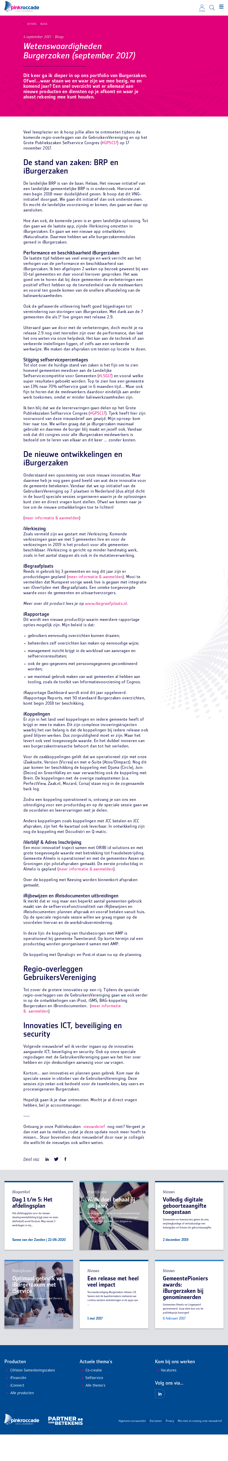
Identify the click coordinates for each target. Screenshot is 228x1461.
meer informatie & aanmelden (51, 545)
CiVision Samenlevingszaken (29, 1397)
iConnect (14, 1412)
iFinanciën (15, 1404)
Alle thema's (92, 1412)
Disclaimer (156, 1448)
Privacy (170, 1448)
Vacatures (165, 1397)
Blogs (41, 24)
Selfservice (91, 1404)
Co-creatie (91, 1397)
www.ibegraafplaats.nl (106, 630)
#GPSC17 (109, 170)
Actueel (29, 24)
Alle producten (19, 1420)
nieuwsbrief (94, 1153)
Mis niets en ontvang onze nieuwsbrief (200, 1448)
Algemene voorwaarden (132, 1448)
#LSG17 (105, 403)
